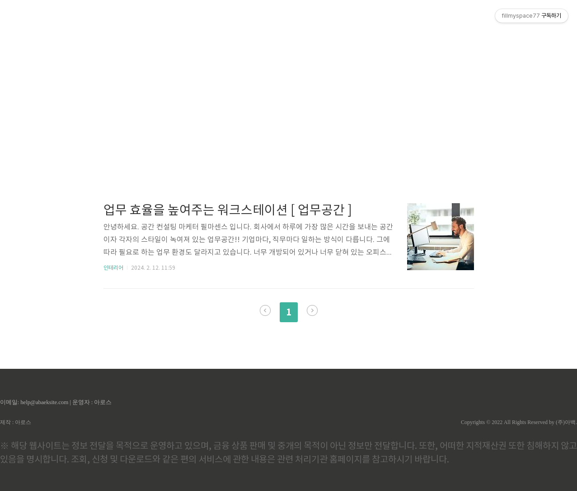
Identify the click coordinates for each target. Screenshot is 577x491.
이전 (265, 310)
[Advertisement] (289, 86)
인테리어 (113, 268)
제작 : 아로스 (15, 422)
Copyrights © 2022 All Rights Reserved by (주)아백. (519, 422)
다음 (312, 310)
